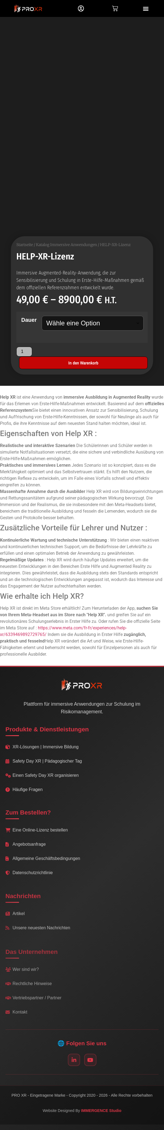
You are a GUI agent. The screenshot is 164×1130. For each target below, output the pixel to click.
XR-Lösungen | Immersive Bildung (42, 751)
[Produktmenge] (24, 352)
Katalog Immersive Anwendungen (66, 244)
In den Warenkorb (83, 363)
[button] (145, 8)
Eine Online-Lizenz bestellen (36, 837)
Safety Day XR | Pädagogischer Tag (43, 766)
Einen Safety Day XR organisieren (42, 780)
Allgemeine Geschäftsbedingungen (42, 865)
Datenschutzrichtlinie (29, 880)
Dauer (29, 320)
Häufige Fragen (23, 794)
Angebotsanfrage (25, 851)
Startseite (24, 244)
